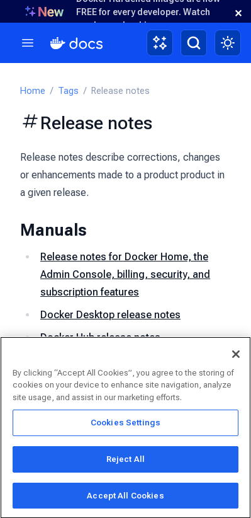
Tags (68, 91)
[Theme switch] (228, 43)
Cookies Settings (125, 425)
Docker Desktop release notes (110, 315)
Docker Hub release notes (100, 337)
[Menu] (27, 43)
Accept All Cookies (125, 497)
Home (32, 91)
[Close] (236, 356)
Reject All (125, 461)
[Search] (193, 43)
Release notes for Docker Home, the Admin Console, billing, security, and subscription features (125, 274)
